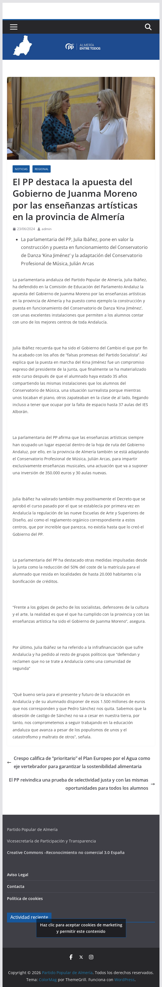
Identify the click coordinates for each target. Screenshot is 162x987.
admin (46, 228)
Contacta (15, 886)
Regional (41, 169)
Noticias (21, 169)
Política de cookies (25, 898)
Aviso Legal (17, 874)
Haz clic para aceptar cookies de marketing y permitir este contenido (81, 928)
